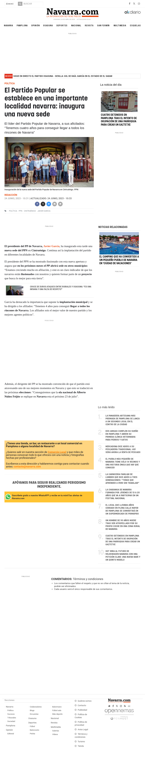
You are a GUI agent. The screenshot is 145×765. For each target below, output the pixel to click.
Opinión (35, 25)
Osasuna (48, 25)
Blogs (32, 710)
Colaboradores (36, 707)
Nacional (76, 25)
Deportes (61, 25)
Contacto (82, 705)
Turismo (81, 741)
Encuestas (34, 714)
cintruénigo (30, 211)
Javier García (51, 246)
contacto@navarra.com (27, 466)
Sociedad (11, 721)
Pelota (32, 734)
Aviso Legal (83, 729)
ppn (20, 211)
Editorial (10, 734)
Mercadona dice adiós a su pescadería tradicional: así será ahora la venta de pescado (122, 449)
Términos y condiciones (88, 579)
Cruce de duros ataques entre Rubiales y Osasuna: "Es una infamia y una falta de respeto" (60, 288)
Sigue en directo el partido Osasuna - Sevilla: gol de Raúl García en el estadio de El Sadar (62, 76)
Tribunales (11, 718)
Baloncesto (34, 730)
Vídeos (55, 734)
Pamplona (22, 25)
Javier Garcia (43, 211)
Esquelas (135, 25)
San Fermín (103, 25)
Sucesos (11, 714)
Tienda (81, 746)
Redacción (10, 195)
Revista (89, 25)
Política (10, 710)
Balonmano (57, 707)
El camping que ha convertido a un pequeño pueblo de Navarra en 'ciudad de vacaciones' (119, 260)
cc (129, 706)
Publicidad (82, 710)
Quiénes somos (84, 701)
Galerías (55, 731)
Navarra (8, 25)
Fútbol (32, 726)
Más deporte (57, 714)
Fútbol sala (56, 710)
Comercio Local (57, 452)
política (13, 211)
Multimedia (120, 25)
